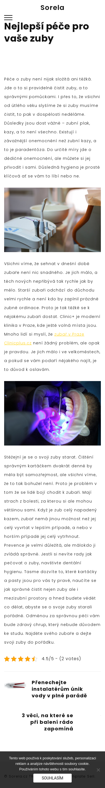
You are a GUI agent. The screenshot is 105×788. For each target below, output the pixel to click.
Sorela (52, 7)
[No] (98, 770)
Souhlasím (52, 778)
